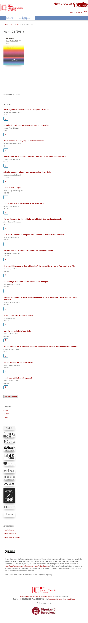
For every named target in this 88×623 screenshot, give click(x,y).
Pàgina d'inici (7, 24)
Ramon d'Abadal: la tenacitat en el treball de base (23, 203)
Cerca (85, 11)
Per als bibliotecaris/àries (11, 537)
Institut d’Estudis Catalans (29, 597)
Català (5, 410)
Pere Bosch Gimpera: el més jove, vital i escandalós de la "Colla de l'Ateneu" (34, 235)
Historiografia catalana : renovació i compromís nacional (26, 109)
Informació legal (69, 599)
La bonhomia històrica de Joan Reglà (18, 315)
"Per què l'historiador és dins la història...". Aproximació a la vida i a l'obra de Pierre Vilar (39, 266)
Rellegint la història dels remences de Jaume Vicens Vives (26, 125)
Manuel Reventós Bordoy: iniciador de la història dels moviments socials (32, 219)
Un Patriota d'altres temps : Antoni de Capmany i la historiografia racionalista (34, 156)
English (6, 414)
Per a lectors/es (8, 530)
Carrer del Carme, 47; (47, 597)
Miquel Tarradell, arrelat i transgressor (18, 362)
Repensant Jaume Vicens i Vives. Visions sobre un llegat (25, 282)
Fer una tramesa (11, 396)
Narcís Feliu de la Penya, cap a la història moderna (23, 141)
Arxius (17, 24)
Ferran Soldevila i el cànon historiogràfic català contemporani (28, 250)
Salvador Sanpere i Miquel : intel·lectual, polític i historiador (27, 172)
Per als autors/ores (9, 533)
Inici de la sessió (76, 13)
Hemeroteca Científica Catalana (71, 5)
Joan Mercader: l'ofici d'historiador (17, 331)
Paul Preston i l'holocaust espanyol (17, 378)
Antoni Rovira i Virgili (12, 188)
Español (6, 417)
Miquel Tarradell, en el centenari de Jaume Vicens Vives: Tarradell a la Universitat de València (40, 346)
